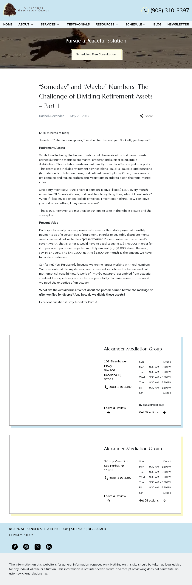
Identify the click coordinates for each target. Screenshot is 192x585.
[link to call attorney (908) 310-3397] (165, 10)
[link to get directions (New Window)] (119, 372)
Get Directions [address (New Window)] (152, 412)
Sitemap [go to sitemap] (78, 529)
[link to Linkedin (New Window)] (49, 547)
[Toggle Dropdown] (33, 24)
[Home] (8, 24)
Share (146, 116)
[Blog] (157, 24)
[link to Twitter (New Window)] (38, 547)
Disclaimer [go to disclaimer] (97, 529)
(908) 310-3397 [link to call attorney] (118, 387)
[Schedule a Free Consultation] (96, 54)
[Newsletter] (178, 24)
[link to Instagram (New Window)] (26, 547)
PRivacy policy (21, 535)
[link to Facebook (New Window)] (15, 547)
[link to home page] (26, 10)
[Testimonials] (78, 24)
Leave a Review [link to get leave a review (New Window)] (115, 410)
